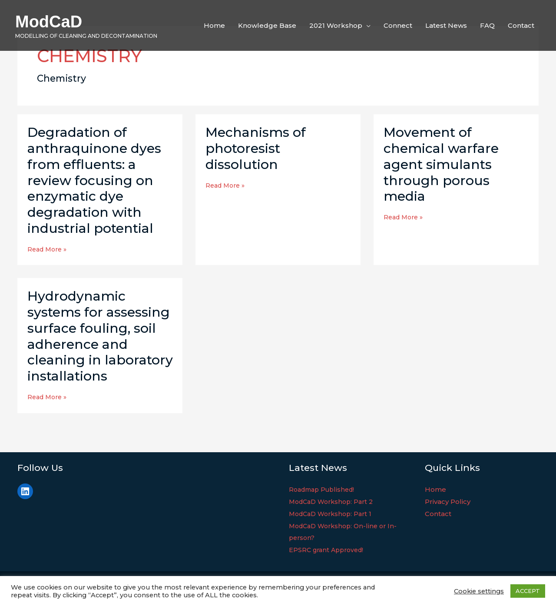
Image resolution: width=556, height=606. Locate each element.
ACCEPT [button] (528, 590)
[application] (366, 25)
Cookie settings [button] (479, 591)
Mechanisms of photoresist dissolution (255, 148)
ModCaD (48, 22)
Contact (438, 514)
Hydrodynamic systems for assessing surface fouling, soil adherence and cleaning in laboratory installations (100, 336)
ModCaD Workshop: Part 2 (334, 501)
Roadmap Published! (324, 489)
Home (435, 489)
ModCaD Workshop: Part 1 (333, 514)
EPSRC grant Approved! (329, 550)
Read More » (48, 249)
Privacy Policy (447, 501)
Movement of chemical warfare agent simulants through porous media (441, 164)
